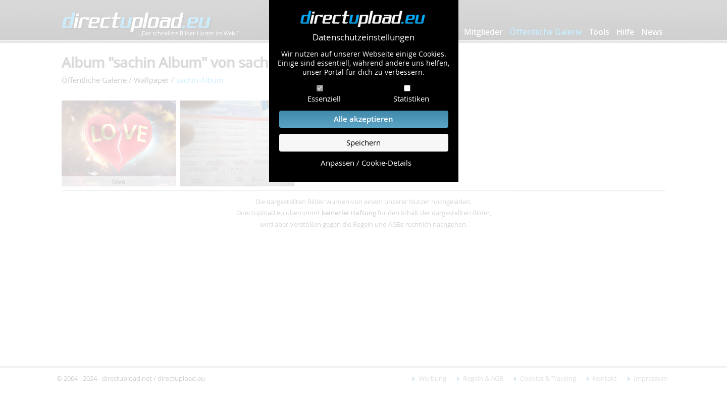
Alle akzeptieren (363, 119)
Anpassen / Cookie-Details (366, 163)
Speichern (363, 142)
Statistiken (411, 98)
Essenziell (324, 98)
